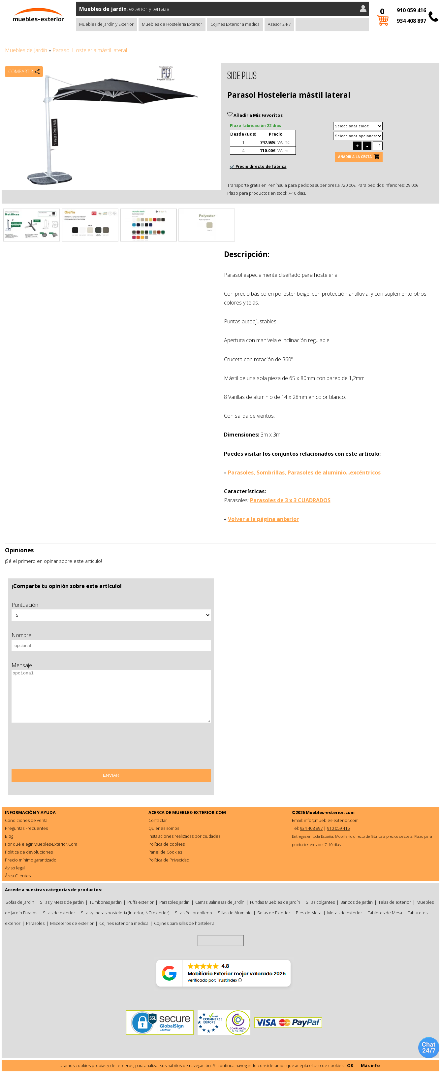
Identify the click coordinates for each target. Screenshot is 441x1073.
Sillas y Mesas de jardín (62, 902)
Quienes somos (163, 828)
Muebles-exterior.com (330, 812)
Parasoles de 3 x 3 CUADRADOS (290, 500)
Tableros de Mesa (385, 913)
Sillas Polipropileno (193, 913)
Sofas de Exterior (273, 913)
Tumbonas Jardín (105, 902)
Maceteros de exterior (72, 923)
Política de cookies (166, 844)
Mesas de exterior (344, 913)
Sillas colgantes (320, 902)
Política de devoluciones (29, 852)
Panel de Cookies (165, 852)
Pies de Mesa (309, 913)
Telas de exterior (394, 902)
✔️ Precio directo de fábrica (258, 166)
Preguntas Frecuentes (26, 828)
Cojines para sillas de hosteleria (184, 923)
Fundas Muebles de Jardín (275, 902)
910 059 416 (411, 10)
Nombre (21, 635)
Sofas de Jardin (20, 902)
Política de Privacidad (168, 860)
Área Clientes (18, 876)
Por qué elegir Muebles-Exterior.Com (41, 844)
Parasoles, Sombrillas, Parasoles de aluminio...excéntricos (304, 472)
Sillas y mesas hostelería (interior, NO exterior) (125, 913)
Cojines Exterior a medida (235, 24)
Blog (9, 836)
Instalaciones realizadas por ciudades (184, 836)
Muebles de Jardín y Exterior (106, 24)
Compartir (20, 71)
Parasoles (35, 923)
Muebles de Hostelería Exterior (172, 24)
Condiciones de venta (26, 820)
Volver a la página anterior (263, 519)
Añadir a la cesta (355, 156)
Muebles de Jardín (26, 50)
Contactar (157, 820)
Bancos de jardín (356, 902)
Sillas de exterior (59, 913)
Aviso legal (15, 868)
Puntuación (25, 604)
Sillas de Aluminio (235, 913)
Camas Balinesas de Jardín (219, 902)
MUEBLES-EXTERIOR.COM (199, 812)
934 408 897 (411, 20)
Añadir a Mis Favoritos (255, 115)
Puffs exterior (140, 902)
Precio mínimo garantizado (30, 860)
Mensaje (22, 665)
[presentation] (62, 748)
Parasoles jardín (174, 902)
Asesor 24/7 (279, 24)
